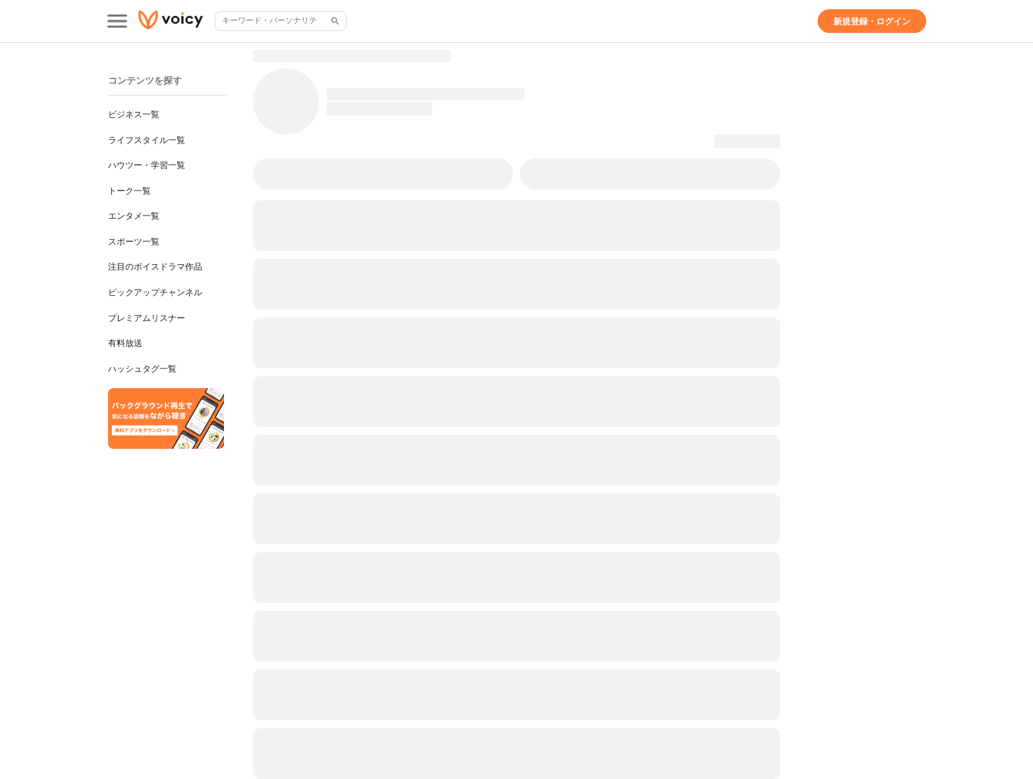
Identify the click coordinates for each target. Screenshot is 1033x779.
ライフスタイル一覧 (146, 140)
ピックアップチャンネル (155, 292)
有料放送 (125, 343)
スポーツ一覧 (133, 241)
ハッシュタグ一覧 (142, 369)
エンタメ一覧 (133, 216)
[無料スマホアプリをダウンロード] (166, 418)
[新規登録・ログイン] (872, 21)
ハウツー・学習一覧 (146, 165)
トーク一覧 (129, 191)
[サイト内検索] (334, 21)
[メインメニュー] (117, 21)
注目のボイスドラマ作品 (155, 267)
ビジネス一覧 (133, 114)
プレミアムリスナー (146, 318)
